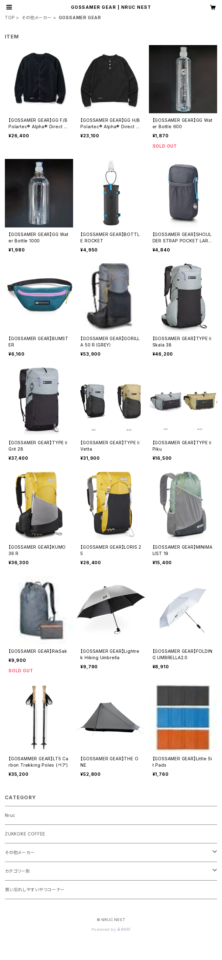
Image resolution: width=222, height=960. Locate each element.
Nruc (10, 815)
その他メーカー (37, 17)
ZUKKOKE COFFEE (25, 833)
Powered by (111, 929)
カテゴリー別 (17, 871)
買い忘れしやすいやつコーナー (35, 889)
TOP (10, 17)
